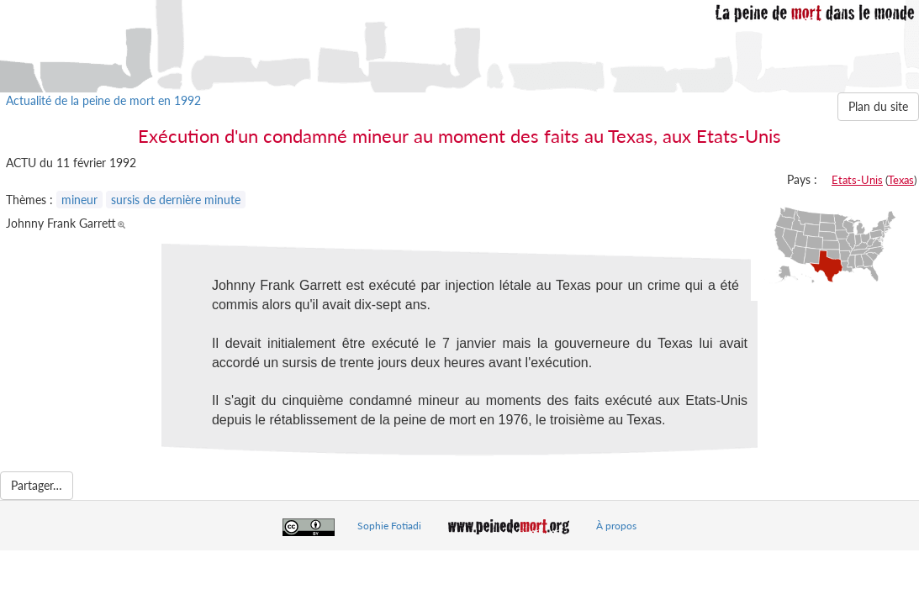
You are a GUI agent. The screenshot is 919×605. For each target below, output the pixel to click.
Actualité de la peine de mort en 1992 (103, 100)
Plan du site (878, 106)
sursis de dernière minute (175, 199)
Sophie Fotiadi (389, 525)
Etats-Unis (857, 180)
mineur (79, 199)
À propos (616, 525)
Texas (901, 180)
